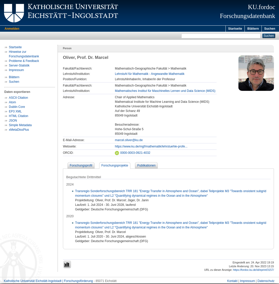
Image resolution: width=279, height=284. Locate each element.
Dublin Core (17, 107)
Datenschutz (265, 281)
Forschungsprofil (81, 166)
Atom (12, 103)
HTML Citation (18, 117)
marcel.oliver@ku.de (129, 141)
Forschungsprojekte (114, 166)
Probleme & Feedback (24, 61)
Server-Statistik (19, 66)
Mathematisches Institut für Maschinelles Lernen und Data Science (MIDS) (165, 91)
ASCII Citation (18, 98)
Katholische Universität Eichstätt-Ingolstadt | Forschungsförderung (48, 281)
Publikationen (146, 166)
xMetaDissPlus (19, 130)
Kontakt (232, 281)
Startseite (235, 28)
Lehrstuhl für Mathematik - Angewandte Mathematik (149, 74)
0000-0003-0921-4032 (132, 153)
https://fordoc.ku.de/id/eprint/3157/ (253, 270)
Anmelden (12, 28)
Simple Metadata (20, 126)
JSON (13, 121)
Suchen (269, 28)
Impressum (16, 71)
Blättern (253, 28)
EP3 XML (15, 112)
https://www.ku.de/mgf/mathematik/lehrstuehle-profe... (151, 147)
